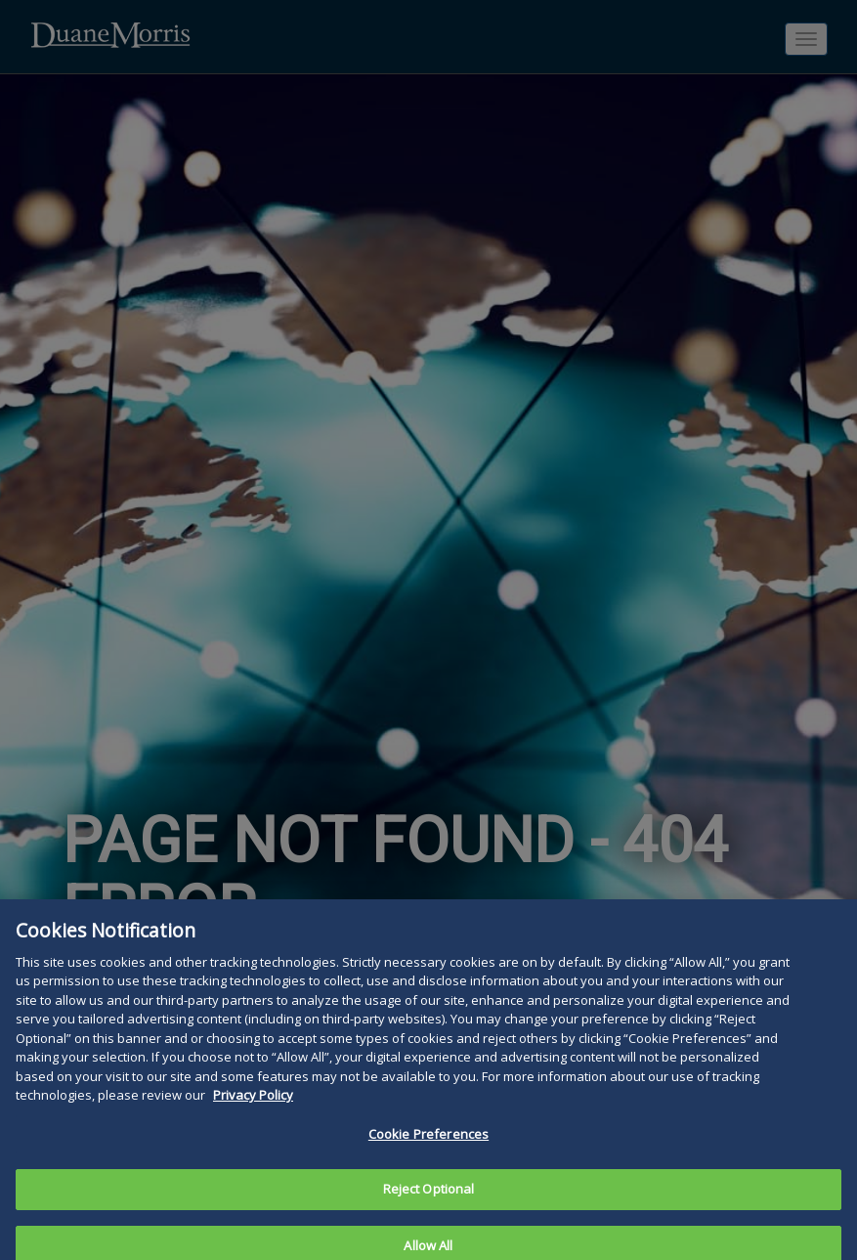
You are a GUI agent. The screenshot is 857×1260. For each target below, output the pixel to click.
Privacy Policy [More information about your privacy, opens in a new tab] (253, 1112)
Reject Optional (429, 1206)
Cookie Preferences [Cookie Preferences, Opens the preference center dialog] (428, 1151)
